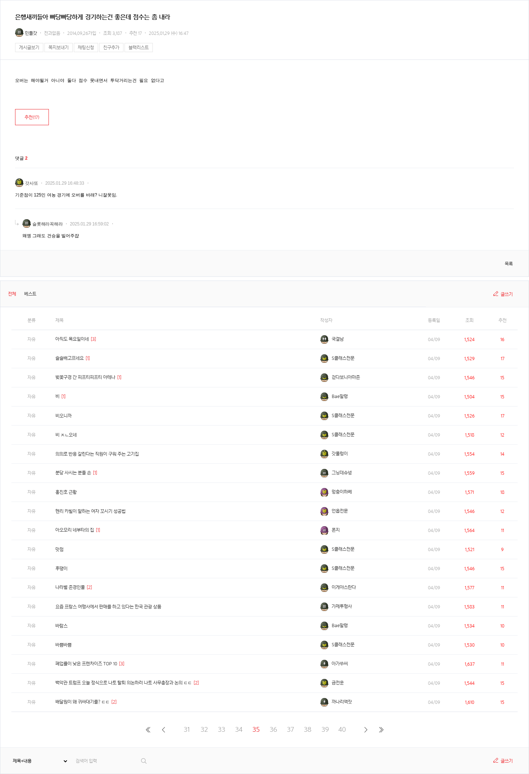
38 (308, 729)
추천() (32, 117)
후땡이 (61, 568)
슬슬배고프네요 (69, 358)
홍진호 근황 (66, 492)
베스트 (30, 294)
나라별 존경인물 (70, 587)
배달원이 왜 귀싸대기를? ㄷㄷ (82, 702)
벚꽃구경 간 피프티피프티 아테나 (85, 377)
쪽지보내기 (58, 47)
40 (342, 729)
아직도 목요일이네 (72, 339)
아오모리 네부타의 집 (74, 530)
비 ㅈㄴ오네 (66, 435)
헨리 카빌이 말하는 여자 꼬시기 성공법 (90, 511)
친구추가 (111, 47)
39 (325, 729)
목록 (509, 264)
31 (187, 729)
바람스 (61, 626)
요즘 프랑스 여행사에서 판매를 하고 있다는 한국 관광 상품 (108, 607)
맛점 (59, 549)
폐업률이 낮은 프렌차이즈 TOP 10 (86, 663)
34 (238, 729)
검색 (144, 761)
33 (221, 729)
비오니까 (63, 416)
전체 (12, 294)
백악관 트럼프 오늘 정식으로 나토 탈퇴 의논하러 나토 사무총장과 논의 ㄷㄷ (123, 683)
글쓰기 (507, 294)
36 (273, 729)
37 (290, 729)
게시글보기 (29, 47)
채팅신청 (86, 47)
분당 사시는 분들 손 (73, 472)
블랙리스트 (139, 47)
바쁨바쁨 (63, 645)
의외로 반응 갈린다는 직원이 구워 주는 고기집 (97, 454)
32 (204, 729)
